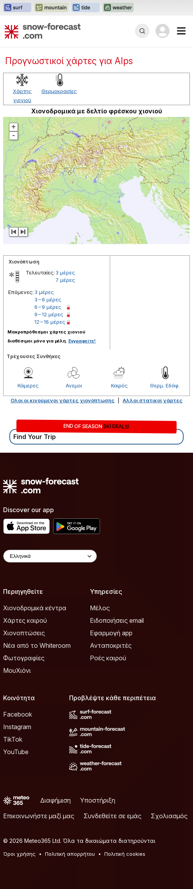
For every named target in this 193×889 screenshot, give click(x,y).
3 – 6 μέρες (47, 299)
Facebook (17, 714)
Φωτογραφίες (24, 658)
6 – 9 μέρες (47, 307)
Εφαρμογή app (111, 633)
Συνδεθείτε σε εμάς (112, 816)
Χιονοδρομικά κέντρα (34, 608)
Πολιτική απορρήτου (70, 854)
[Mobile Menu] (181, 31)
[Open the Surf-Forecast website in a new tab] (17, 8)
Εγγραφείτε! (82, 341)
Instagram (17, 727)
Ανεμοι (74, 385)
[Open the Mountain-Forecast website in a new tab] (51, 8)
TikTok (12, 739)
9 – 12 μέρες (48, 314)
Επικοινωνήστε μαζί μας (38, 816)
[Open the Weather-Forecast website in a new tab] (118, 8)
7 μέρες (65, 280)
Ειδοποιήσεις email (117, 620)
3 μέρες (65, 272)
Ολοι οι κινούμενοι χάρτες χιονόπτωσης (62, 400)
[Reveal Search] (142, 31)
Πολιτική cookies (124, 854)
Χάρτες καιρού (25, 620)
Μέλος (100, 608)
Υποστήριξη (97, 800)
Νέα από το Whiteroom (37, 645)
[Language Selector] (50, 556)
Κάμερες (28, 385)
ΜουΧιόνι (17, 670)
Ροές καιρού (108, 658)
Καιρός (119, 385)
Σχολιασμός (169, 816)
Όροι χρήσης (19, 854)
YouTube (16, 752)
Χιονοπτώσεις (24, 633)
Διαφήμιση (55, 800)
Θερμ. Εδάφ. (165, 385)
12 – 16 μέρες (49, 322)
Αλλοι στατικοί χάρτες (152, 400)
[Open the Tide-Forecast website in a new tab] (85, 8)
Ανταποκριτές (111, 645)
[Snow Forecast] (42, 31)
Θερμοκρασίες (59, 91)
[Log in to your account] (162, 31)
